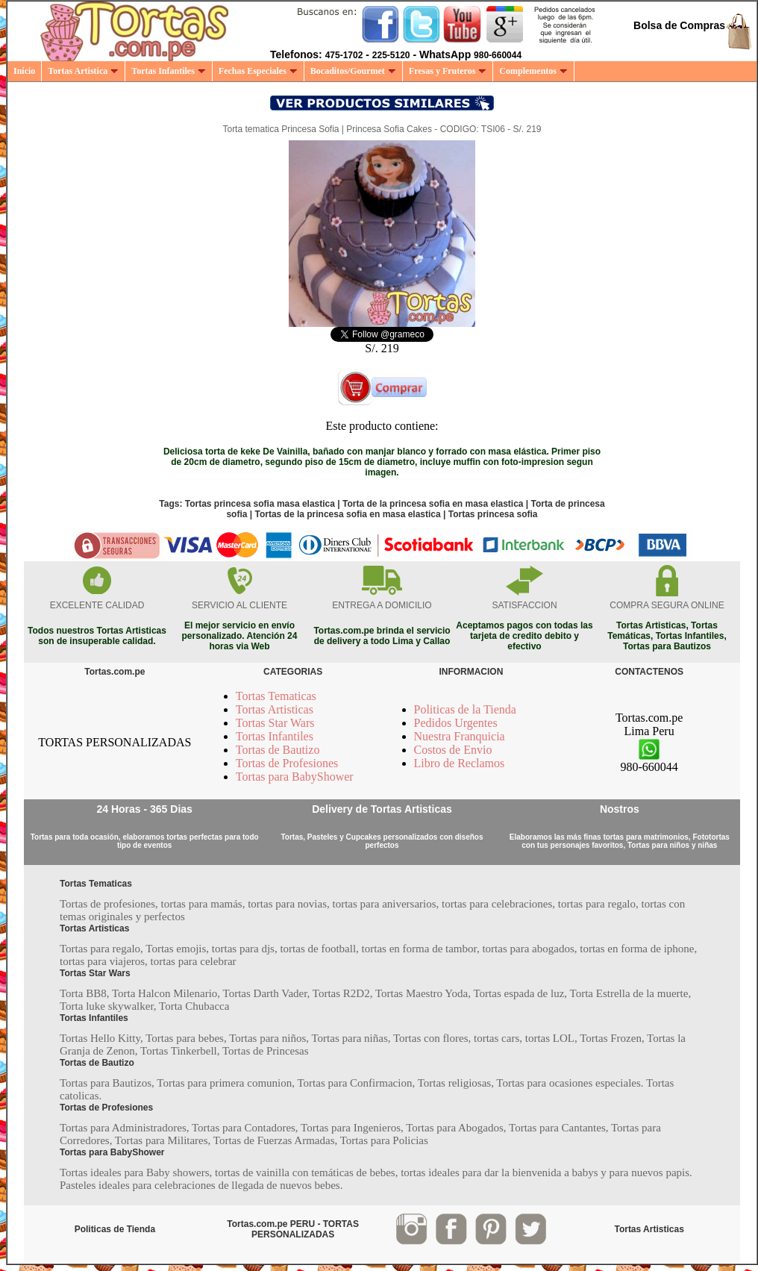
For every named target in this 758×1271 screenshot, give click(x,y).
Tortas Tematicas (276, 696)
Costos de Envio (453, 749)
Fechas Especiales (258, 71)
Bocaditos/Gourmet (353, 71)
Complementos (533, 71)
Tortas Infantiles (168, 71)
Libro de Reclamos (459, 763)
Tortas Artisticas (274, 709)
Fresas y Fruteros (448, 71)
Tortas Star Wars (275, 722)
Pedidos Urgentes (456, 722)
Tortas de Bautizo (278, 749)
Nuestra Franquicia (459, 736)
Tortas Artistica (83, 71)
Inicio (24, 71)
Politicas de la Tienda (465, 709)
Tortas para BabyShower (295, 776)
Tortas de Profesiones (287, 763)
